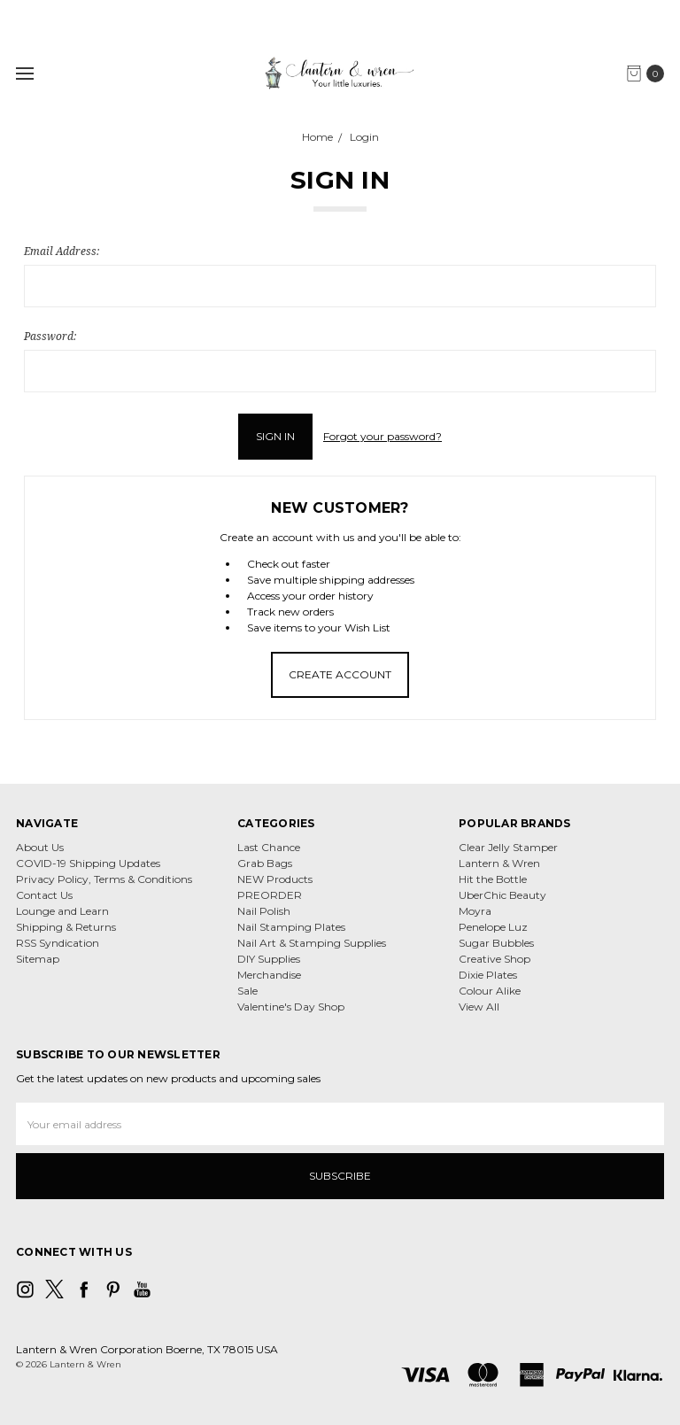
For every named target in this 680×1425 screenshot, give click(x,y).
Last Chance (268, 847)
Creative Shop (494, 958)
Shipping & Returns (66, 926)
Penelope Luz (493, 926)
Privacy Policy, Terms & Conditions (104, 879)
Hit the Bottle (493, 879)
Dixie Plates (488, 974)
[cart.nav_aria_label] (649, 73)
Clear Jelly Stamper (508, 847)
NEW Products (275, 879)
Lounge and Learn (62, 911)
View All (479, 1006)
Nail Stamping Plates (291, 926)
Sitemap (37, 958)
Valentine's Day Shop (290, 1006)
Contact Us (44, 895)
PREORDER (269, 895)
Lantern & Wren (499, 863)
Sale (247, 990)
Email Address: (61, 251)
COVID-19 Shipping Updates (88, 863)
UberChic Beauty (502, 895)
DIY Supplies (268, 958)
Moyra (475, 911)
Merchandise (269, 974)
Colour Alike (490, 990)
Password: (50, 336)
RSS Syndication (57, 942)
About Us (40, 847)
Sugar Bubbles (496, 942)
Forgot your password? (382, 436)
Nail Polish (263, 911)
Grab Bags (264, 863)
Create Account (340, 674)
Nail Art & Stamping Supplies (311, 942)
